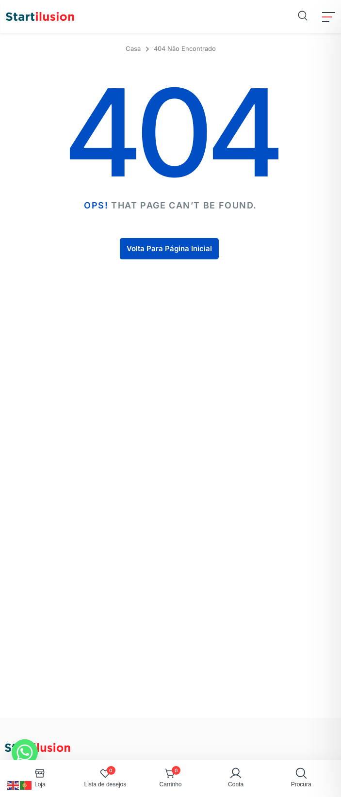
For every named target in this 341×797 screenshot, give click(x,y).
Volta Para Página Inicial (169, 248)
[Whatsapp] (25, 752)
